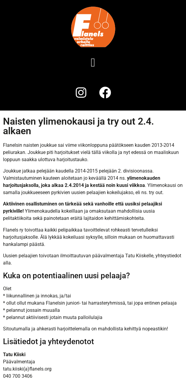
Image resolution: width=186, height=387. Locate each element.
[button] (93, 63)
